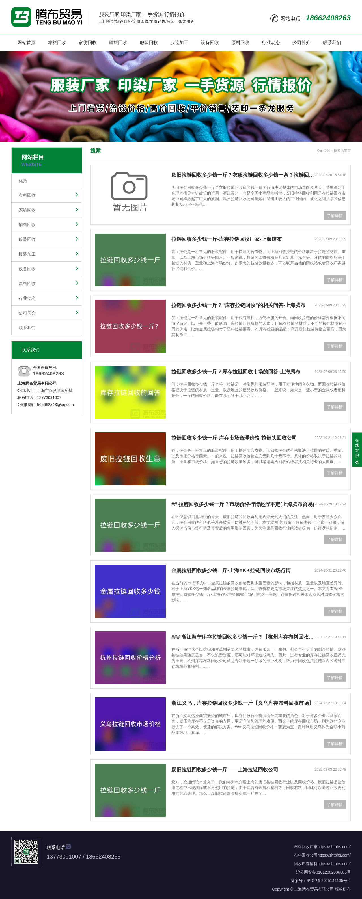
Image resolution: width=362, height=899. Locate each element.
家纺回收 (88, 42)
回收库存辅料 (306, 863)
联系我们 (332, 42)
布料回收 (57, 42)
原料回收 (240, 42)
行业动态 (271, 42)
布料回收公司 (306, 855)
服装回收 (149, 42)
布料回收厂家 (306, 846)
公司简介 (301, 42)
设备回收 (210, 42)
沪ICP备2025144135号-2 (329, 880)
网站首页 (27, 42)
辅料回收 (118, 42)
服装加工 (179, 42)
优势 (23, 180)
